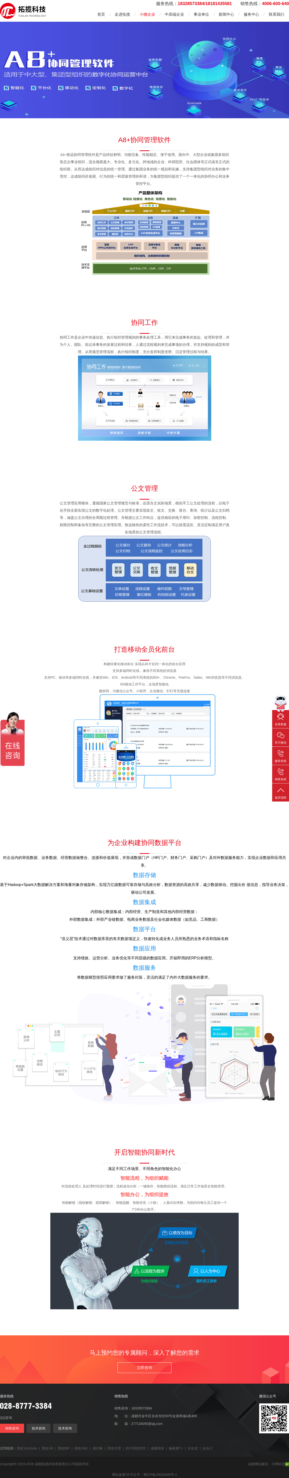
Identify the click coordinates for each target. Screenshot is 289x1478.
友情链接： (8, 1448)
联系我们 (276, 14)
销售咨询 (12, 1428)
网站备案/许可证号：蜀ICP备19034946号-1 (144, 1475)
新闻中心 (226, 14)
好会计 (208, 1448)
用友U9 (47, 1448)
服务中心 (251, 14)
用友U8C (81, 1448)
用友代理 (114, 1448)
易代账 (98, 1448)
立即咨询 (144, 1368)
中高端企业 (174, 14)
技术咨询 (38, 1428)
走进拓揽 (122, 14)
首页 (101, 14)
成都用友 (157, 1448)
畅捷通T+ (176, 1448)
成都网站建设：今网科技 (268, 1464)
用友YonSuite (27, 1448)
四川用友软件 (136, 1448)
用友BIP (64, 1448)
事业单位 (201, 14)
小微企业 (147, 14)
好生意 (193, 1448)
